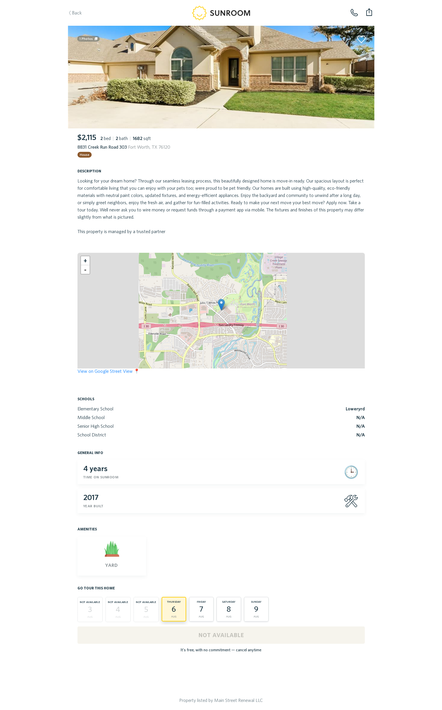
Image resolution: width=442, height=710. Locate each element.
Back (81, 22)
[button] (221, 305)
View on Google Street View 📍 (108, 371)
